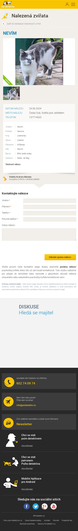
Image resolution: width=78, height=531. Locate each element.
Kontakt (47, 520)
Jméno (6, 200)
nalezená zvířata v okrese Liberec (24, 178)
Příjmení (6, 206)
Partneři (56, 520)
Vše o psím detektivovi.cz (12, 520)
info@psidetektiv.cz (26, 405)
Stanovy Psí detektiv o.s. (47, 524)
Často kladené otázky (33, 520)
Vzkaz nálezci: (8, 225)
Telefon (6, 212)
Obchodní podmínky (27, 524)
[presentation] (20, 247)
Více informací (27, 445)
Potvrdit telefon (10, 218)
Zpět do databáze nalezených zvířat (24, 23)
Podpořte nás (67, 520)
